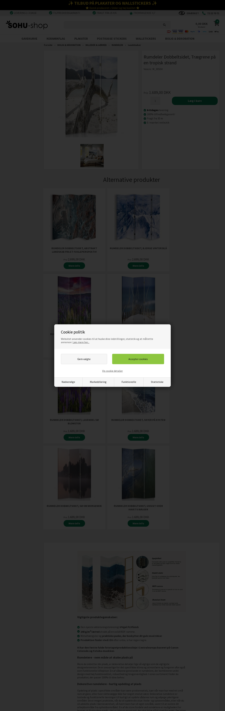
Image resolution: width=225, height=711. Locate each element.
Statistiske (157, 382)
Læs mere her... (81, 342)
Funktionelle (128, 382)
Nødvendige (68, 382)
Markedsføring (98, 382)
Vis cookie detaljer (112, 370)
